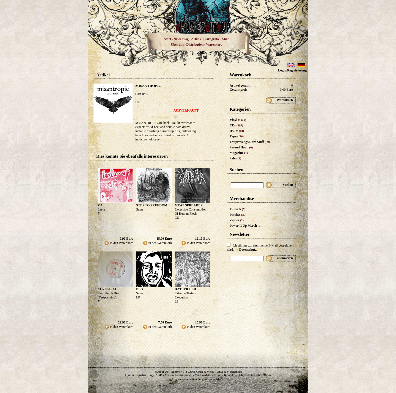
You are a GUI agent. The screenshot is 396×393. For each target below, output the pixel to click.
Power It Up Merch (245, 226)
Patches (238, 215)
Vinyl (238, 120)
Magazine (239, 153)
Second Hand (241, 147)
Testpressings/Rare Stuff (250, 142)
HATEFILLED (185, 289)
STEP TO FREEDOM (151, 205)
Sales (235, 158)
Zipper (237, 220)
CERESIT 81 (107, 289)
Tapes (237, 136)
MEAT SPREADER (189, 205)
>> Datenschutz (246, 249)
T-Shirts (237, 209)
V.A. (101, 205)
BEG (139, 289)
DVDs (237, 131)
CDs (236, 125)
